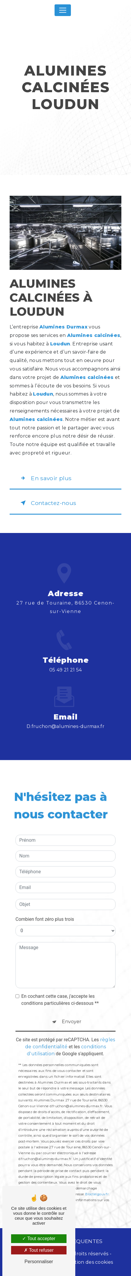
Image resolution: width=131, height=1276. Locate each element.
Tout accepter (38, 1238)
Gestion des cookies (89, 1262)
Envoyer (71, 1011)
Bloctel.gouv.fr (97, 1184)
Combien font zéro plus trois (44, 908)
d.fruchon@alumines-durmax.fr (65, 716)
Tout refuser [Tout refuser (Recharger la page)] (39, 1250)
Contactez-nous (47, 503)
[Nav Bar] (63, 10)
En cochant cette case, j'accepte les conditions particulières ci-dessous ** (60, 989)
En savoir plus (45, 478)
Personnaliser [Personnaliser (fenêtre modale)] (39, 1261)
